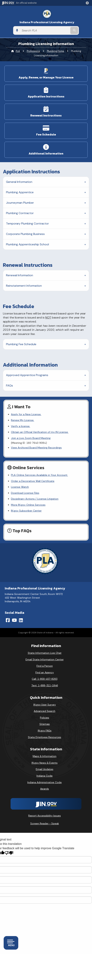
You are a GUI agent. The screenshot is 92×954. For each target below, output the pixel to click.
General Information (19, 182)
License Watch (20, 487)
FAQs (9, 385)
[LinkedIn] (21, 620)
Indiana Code (45, 775)
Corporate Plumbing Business (25, 234)
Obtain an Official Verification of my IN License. (39, 432)
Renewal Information (19, 275)
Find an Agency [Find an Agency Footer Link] (44, 672)
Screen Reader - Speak (44, 823)
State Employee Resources (44, 737)
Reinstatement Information (24, 286)
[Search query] (44, 30)
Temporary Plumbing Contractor (27, 223)
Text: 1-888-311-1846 (44, 685)
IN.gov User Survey (44, 704)
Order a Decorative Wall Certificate (32, 481)
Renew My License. (22, 420)
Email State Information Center (45, 659)
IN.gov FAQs (44, 730)
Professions (33, 51)
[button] (88, 2)
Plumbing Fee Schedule (21, 344)
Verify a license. (20, 426)
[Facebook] (8, 620)
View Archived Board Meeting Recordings (36, 447)
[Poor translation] (9, 853)
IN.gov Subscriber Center (26, 510)
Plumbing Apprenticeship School (27, 244)
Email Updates (44, 769)
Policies (44, 717)
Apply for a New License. (26, 414)
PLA (18, 51)
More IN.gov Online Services (28, 504)
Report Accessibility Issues (44, 815)
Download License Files (25, 493)
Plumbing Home (55, 51)
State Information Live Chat (45, 653)
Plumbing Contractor (20, 213)
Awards (44, 788)
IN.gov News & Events (45, 762)
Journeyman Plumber (20, 203)
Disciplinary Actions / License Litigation (34, 498)
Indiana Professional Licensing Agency (47, 22)
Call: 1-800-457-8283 (44, 678)
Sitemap (44, 724)
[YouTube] (14, 620)
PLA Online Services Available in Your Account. (39, 475)
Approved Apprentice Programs (27, 375)
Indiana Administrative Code (44, 782)
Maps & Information (44, 756)
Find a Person (45, 666)
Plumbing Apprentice (20, 192)
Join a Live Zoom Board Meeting (31, 438)
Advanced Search (44, 711)
